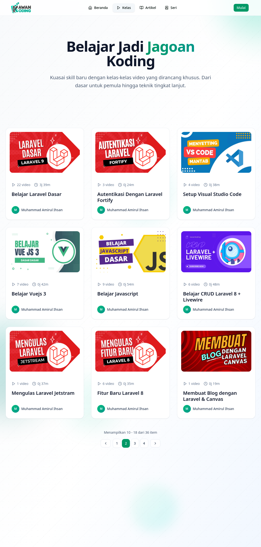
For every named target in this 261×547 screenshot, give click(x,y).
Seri (171, 7)
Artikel (148, 7)
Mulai (241, 7)
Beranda (98, 7)
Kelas (124, 7)
